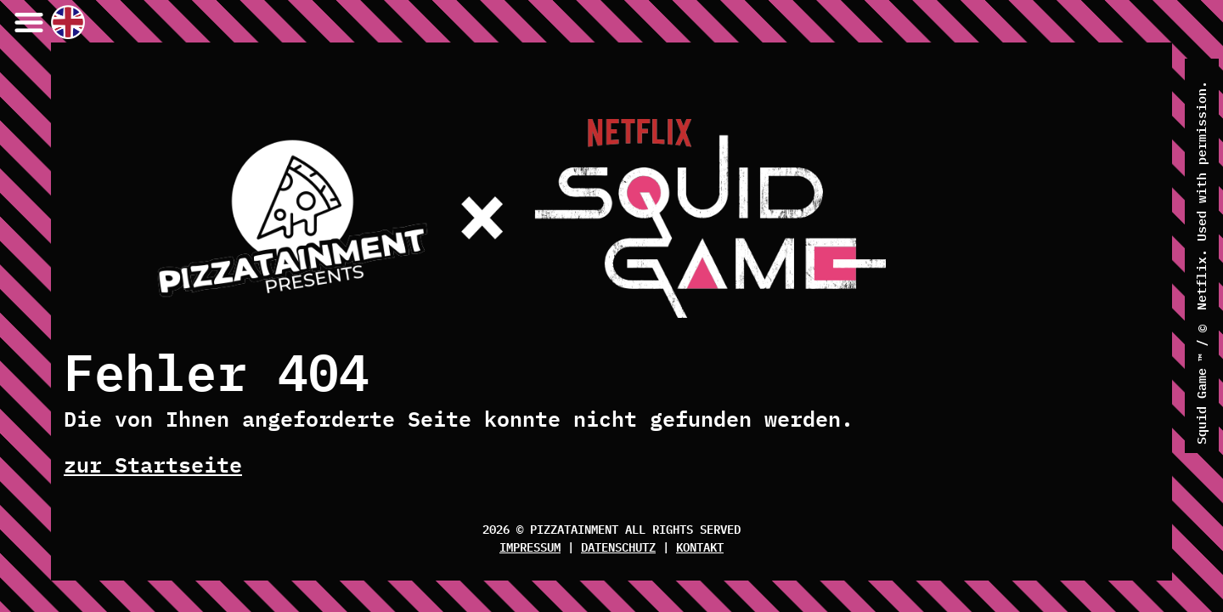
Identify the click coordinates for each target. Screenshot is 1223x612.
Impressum (530, 546)
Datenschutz (618, 546)
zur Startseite (153, 464)
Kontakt (700, 546)
